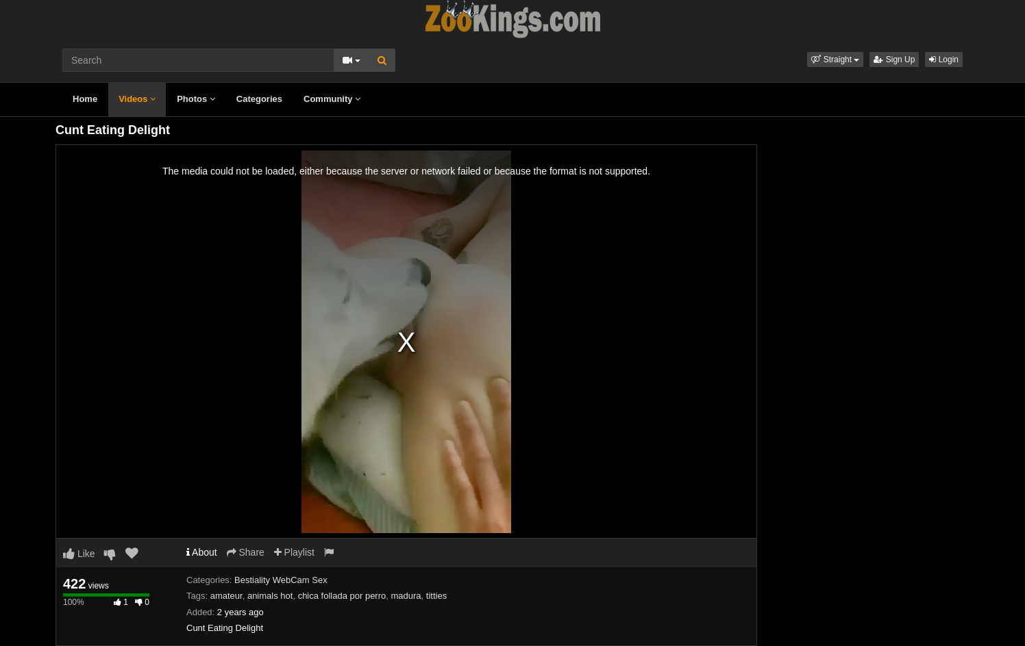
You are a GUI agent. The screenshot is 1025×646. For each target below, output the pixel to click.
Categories (259, 99)
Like (79, 553)
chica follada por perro (342, 596)
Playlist (294, 552)
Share (245, 552)
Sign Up (894, 59)
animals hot (270, 596)
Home (85, 99)
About (201, 552)
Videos (137, 99)
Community (332, 99)
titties (436, 596)
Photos (196, 99)
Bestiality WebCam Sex (281, 580)
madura (406, 596)
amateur (226, 596)
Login (944, 59)
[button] (835, 59)
